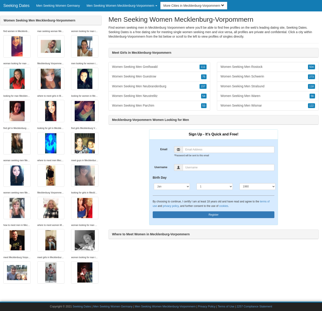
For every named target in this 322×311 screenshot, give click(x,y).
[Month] (172, 186)
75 (203, 76)
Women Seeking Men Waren (267, 96)
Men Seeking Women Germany (58, 5)
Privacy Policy (206, 306)
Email (163, 149)
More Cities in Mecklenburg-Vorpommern (193, 5)
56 (312, 96)
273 (311, 76)
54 (203, 96)
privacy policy (170, 206)
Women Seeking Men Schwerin (267, 76)
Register (214, 214)
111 (203, 67)
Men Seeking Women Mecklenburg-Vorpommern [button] (122, 5)
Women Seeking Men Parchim (159, 105)
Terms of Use (226, 306)
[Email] (228, 149)
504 (311, 67)
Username (160, 167)
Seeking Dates (16, 5)
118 (311, 86)
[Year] (257, 186)
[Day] (215, 186)
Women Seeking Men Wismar (267, 105)
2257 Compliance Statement (254, 306)
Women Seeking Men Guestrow (159, 76)
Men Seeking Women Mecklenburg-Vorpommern (165, 306)
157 (203, 86)
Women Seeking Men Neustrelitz (159, 96)
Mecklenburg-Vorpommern (126, 36)
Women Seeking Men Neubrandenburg (159, 86)
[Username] (228, 167)
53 (203, 105)
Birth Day (160, 177)
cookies (223, 206)
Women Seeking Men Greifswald (159, 66)
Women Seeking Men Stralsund (267, 86)
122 (311, 105)
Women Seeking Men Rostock (267, 66)
